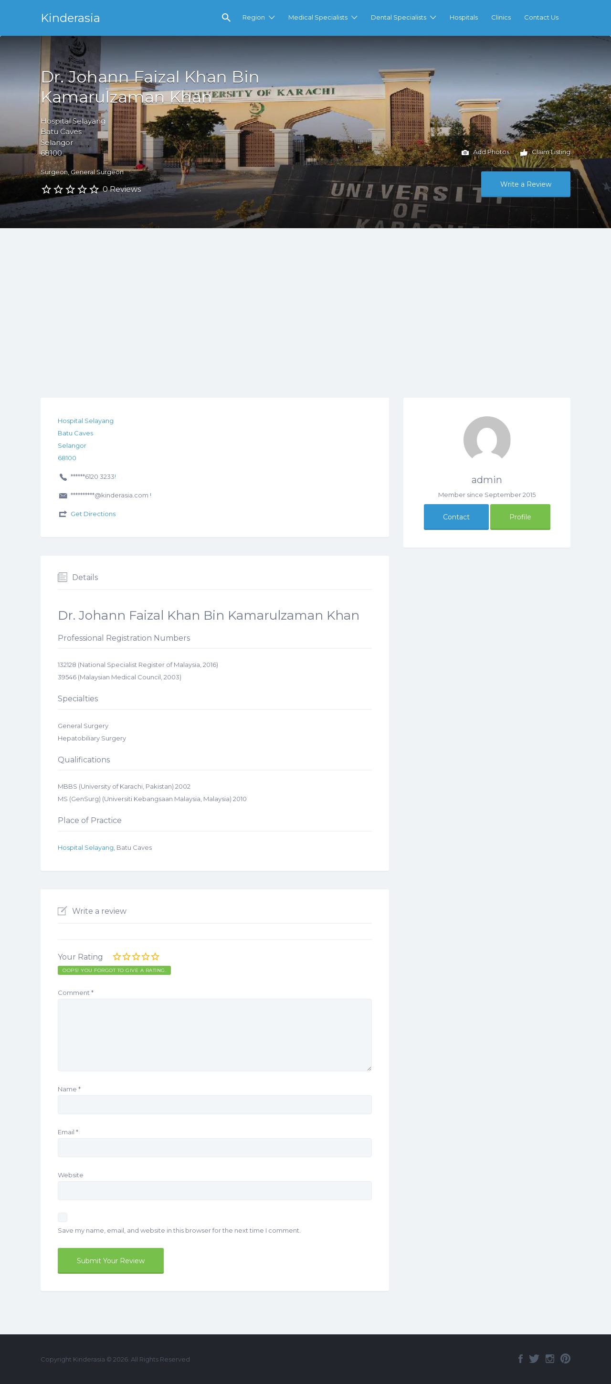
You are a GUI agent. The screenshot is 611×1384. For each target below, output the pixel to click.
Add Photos (485, 152)
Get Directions (93, 514)
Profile (520, 517)
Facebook (520, 1358)
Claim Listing (545, 152)
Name (69, 1089)
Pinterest (565, 1358)
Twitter (534, 1358)
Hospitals (464, 17)
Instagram (550, 1358)
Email (68, 1132)
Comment (76, 992)
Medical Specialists (318, 17)
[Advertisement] (305, 300)
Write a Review (525, 184)
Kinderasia (70, 18)
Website (71, 1175)
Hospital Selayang (86, 847)
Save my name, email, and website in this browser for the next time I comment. (179, 1230)
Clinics (501, 17)
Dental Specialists (398, 17)
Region (253, 17)
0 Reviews (122, 189)
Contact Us (541, 17)
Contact (456, 517)
